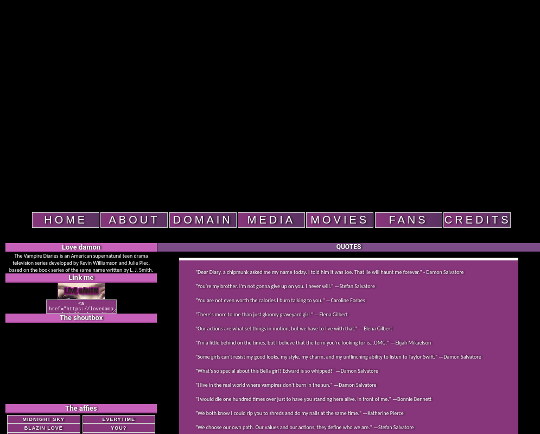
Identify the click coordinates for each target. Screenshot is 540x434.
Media (271, 220)
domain (203, 220)
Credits (477, 220)
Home (65, 220)
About (134, 220)
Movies (339, 220)
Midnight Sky (43, 422)
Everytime (118, 422)
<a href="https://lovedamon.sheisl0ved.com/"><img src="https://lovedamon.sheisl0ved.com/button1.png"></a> (81, 308)
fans (408, 220)
